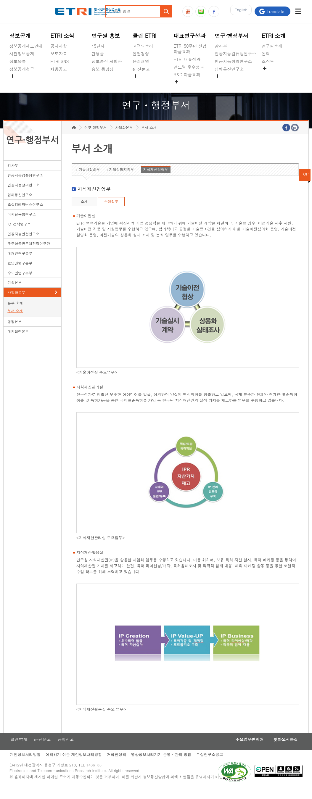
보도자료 (58, 54)
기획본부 (14, 291)
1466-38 (96, 776)
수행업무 (111, 210)
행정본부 (14, 330)
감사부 (221, 46)
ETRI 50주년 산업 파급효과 (190, 48)
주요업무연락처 (244, 749)
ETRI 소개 (274, 35)
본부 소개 (15, 312)
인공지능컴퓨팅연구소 (235, 54)
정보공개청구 (21, 69)
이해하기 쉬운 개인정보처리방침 (74, 764)
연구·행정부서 (231, 35)
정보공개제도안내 (26, 46)
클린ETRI (18, 749)
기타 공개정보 (275, 75)
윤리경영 (141, 61)
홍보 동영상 (102, 69)
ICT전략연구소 (19, 233)
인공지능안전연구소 (23, 242)
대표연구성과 (189, 35)
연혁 (266, 54)
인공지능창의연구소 (233, 61)
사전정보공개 (21, 54)
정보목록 (17, 61)
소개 (84, 210)
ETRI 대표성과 (186, 59)
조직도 (268, 61)
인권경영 (141, 54)
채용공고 (58, 69)
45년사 (97, 46)
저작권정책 (118, 764)
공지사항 (58, 46)
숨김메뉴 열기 (12, 76)
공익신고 (141, 83)
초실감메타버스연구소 (235, 83)
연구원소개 (272, 46)
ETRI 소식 (62, 35)
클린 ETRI (145, 35)
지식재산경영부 (155, 178)
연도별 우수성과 (188, 67)
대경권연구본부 (19, 262)
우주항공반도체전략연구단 (28, 252)
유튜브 (187, 11)
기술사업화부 (89, 178)
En (239, 11)
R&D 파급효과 (186, 75)
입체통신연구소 (229, 69)
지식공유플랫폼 (187, 88)
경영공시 (17, 83)
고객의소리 (143, 46)
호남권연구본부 (19, 272)
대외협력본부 (18, 340)
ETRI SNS (59, 61)
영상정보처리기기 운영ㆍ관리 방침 (164, 764)
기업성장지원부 (121, 178)
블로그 (200, 11)
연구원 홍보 (105, 35)
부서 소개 (15, 319)
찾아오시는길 (283, 749)
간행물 (97, 54)
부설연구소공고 (213, 764)
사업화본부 (16, 301)
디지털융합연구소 (21, 223)
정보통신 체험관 (106, 61)
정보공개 (20, 35)
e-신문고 (141, 69)
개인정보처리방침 (24, 764)
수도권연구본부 (19, 281)
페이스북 (213, 11)
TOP (305, 183)
